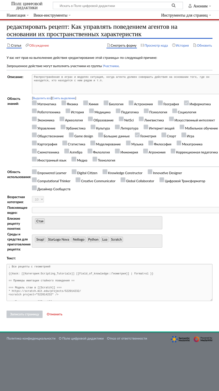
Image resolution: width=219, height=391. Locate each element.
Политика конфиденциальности (31, 338)
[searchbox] (47, 222)
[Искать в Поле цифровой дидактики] (118, 5)
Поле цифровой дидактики (27, 6)
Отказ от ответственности (127, 338)
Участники (111, 66)
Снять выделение (64, 98)
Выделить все (42, 98)
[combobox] (97, 222)
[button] (54, 314)
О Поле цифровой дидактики (81, 338)
